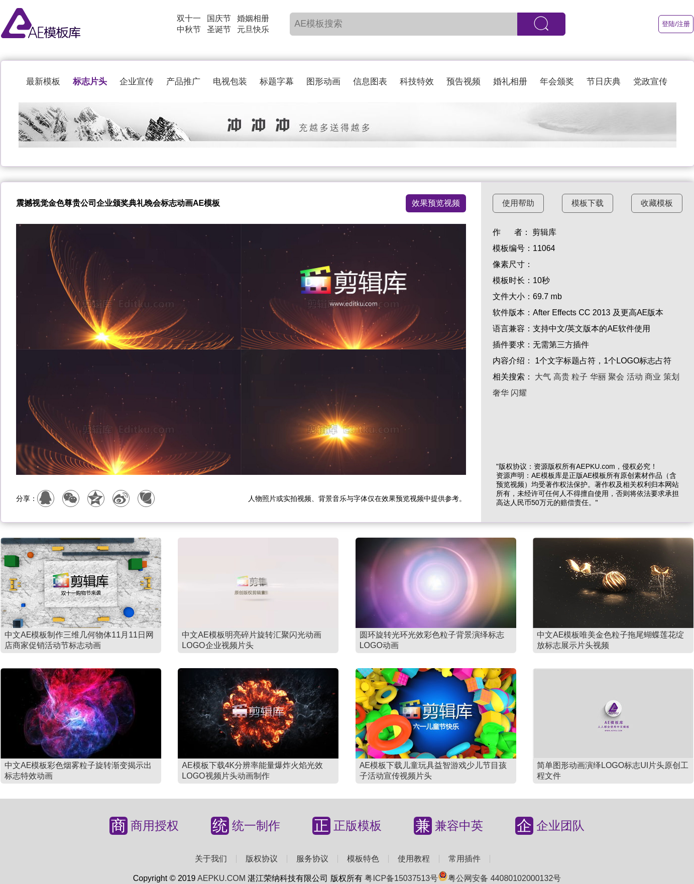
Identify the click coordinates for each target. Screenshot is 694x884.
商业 (653, 376)
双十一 (189, 18)
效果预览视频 (436, 203)
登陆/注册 (676, 24)
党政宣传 (650, 81)
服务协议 (312, 858)
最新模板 (43, 81)
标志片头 (90, 81)
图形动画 (323, 81)
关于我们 (211, 858)
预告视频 (463, 81)
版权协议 (262, 858)
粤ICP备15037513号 (401, 878)
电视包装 (230, 81)
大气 (543, 376)
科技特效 (417, 81)
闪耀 (519, 393)
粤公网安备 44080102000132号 (499, 878)
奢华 (501, 393)
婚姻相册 (253, 18)
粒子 (579, 376)
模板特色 (363, 858)
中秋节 (189, 29)
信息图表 (370, 81)
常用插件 (464, 858)
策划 (671, 376)
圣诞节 (219, 29)
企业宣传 (137, 81)
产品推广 (183, 81)
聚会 (616, 376)
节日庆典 (604, 81)
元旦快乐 (253, 29)
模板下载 (587, 203)
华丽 (598, 376)
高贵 (561, 376)
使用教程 (414, 858)
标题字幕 (277, 81)
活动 (635, 376)
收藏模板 (657, 203)
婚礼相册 (510, 81)
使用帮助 (518, 203)
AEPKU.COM (221, 878)
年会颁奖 (557, 81)
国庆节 (219, 18)
